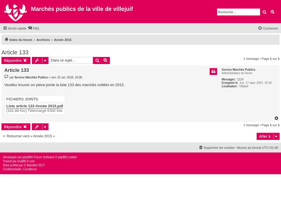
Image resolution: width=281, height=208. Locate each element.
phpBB (26, 157)
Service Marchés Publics (238, 69)
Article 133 (15, 52)
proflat (14, 165)
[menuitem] (33, 28)
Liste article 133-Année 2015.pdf (34, 106)
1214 (240, 79)
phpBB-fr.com (26, 161)
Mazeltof (32, 165)
